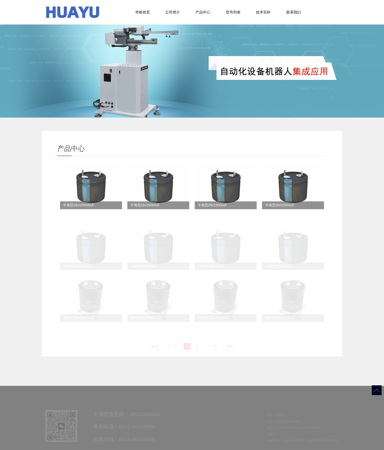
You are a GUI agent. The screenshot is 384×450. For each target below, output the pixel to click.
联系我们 (293, 12)
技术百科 (263, 12)
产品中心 (202, 12)
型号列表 (233, 12)
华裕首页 (142, 12)
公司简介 (172, 12)
